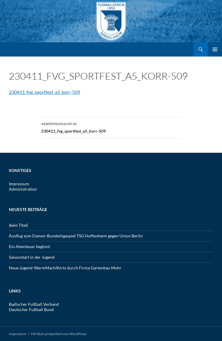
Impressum (19, 183)
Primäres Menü (215, 49)
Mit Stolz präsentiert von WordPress (59, 334)
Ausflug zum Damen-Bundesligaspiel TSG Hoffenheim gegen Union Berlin (76, 235)
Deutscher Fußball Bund (31, 309)
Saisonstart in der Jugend (32, 257)
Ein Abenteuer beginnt (29, 246)
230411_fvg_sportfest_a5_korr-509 (44, 92)
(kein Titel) (18, 225)
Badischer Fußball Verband (34, 304)
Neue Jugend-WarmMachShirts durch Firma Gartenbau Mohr (65, 267)
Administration (23, 189)
